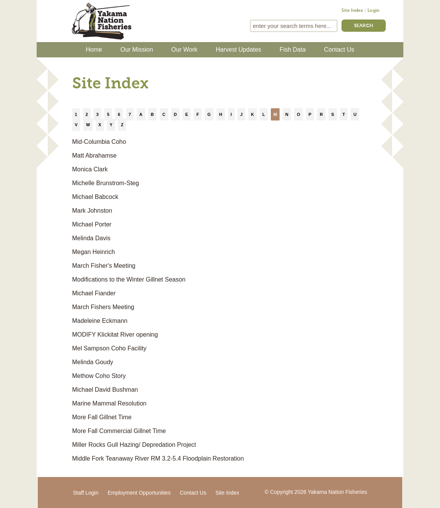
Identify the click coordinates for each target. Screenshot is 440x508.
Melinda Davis (91, 238)
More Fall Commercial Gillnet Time (119, 431)
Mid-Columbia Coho (99, 141)
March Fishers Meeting (103, 307)
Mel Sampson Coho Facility (109, 348)
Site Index (352, 10)
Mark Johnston (92, 210)
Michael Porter (92, 224)
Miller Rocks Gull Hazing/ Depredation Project (134, 444)
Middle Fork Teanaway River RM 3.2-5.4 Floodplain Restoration (158, 458)
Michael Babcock (95, 197)
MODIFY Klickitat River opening (115, 334)
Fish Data (293, 49)
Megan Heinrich (93, 252)
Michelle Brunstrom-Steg (105, 183)
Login (373, 10)
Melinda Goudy (92, 362)
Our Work (184, 49)
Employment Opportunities (139, 493)
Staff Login (86, 493)
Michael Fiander (94, 293)
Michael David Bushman (105, 389)
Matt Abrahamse (94, 155)
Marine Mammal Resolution (109, 403)
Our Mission (136, 49)
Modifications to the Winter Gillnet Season (129, 279)
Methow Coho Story (99, 376)
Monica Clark (90, 169)
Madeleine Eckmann (100, 321)
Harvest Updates (238, 49)
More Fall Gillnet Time (102, 417)
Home (94, 49)
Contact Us (339, 49)
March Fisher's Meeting (104, 265)
